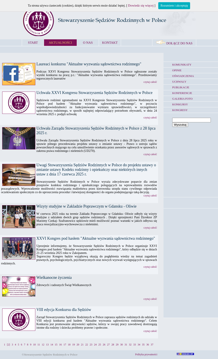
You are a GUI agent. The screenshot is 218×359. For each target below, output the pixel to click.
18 (69, 344)
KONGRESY (180, 110)
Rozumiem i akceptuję (174, 5)
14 (51, 344)
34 (139, 344)
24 (95, 344)
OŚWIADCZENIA (183, 76)
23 (91, 344)
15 (56, 344)
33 (134, 344)
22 (86, 344)
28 (112, 344)
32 (130, 344)
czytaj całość (150, 81)
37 (152, 344)
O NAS (88, 42)
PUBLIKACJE (180, 87)
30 (121, 344)
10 (34, 344)
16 (60, 344)
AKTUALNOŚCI (60, 42)
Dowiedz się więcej (140, 5)
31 (125, 344)
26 (104, 344)
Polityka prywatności (146, 354)
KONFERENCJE (182, 93)
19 (73, 344)
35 (143, 344)
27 (108, 344)
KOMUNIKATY (181, 64)
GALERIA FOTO (182, 98)
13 (47, 344)
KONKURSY (180, 104)
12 (43, 344)
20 (78, 344)
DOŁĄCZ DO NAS (174, 43)
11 (38, 344)
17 (64, 344)
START (33, 42)
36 (147, 344)
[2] (8, 344)
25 (99, 344)
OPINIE (177, 70)
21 (82, 344)
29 (117, 344)
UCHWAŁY (179, 81)
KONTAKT (110, 42)
